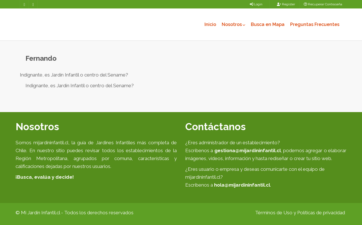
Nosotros (233, 24)
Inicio (210, 24)
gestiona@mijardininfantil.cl (247, 150)
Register (286, 4)
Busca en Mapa (268, 24)
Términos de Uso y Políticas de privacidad (300, 212)
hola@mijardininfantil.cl (242, 185)
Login (256, 4)
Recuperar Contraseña (323, 4)
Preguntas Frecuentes (314, 24)
